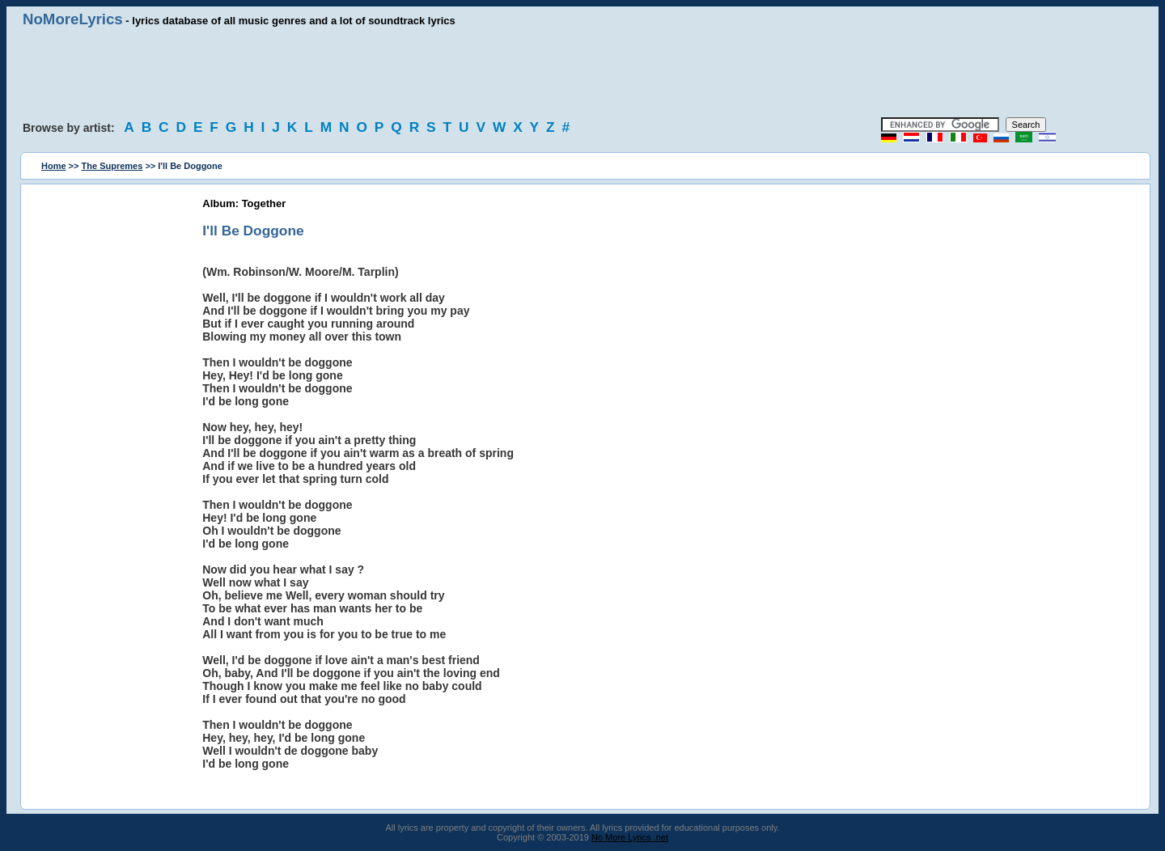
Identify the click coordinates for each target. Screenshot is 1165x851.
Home (53, 166)
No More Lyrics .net (629, 837)
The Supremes (112, 166)
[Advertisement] (582, 72)
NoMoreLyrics (73, 19)
